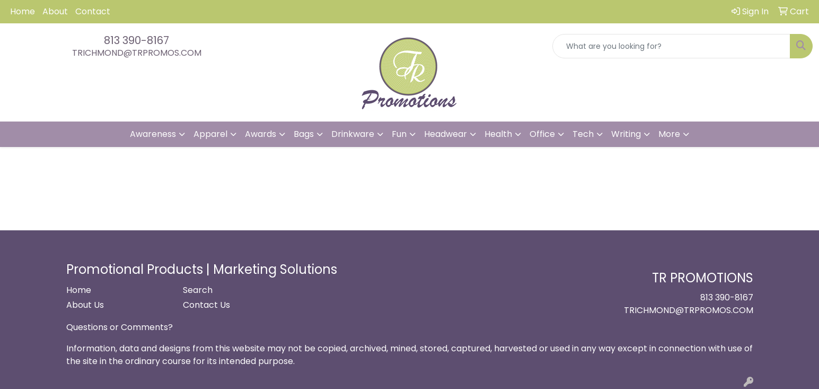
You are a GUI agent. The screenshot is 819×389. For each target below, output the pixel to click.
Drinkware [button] (352, 134)
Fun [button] (399, 134)
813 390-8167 (136, 40)
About (55, 11)
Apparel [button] (210, 134)
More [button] (669, 134)
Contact (92, 11)
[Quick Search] (671, 46)
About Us (85, 305)
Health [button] (498, 134)
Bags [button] (304, 134)
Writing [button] (626, 134)
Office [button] (542, 134)
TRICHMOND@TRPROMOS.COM (136, 53)
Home (22, 11)
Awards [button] (260, 134)
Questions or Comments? (119, 327)
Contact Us (206, 305)
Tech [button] (583, 134)
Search (198, 290)
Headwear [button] (445, 134)
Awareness (153, 134)
